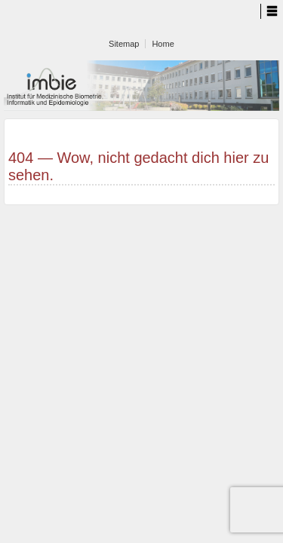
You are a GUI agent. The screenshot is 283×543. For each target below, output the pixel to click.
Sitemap (124, 43)
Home (163, 43)
